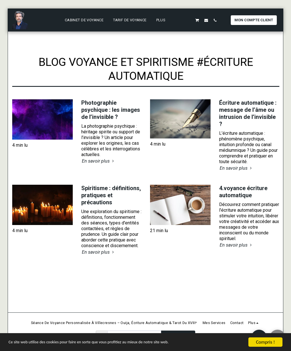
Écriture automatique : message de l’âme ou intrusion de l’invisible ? (248, 113)
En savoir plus (98, 161)
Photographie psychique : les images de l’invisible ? (110, 109)
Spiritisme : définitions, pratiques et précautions (111, 195)
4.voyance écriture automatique (243, 192)
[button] (179, 20)
